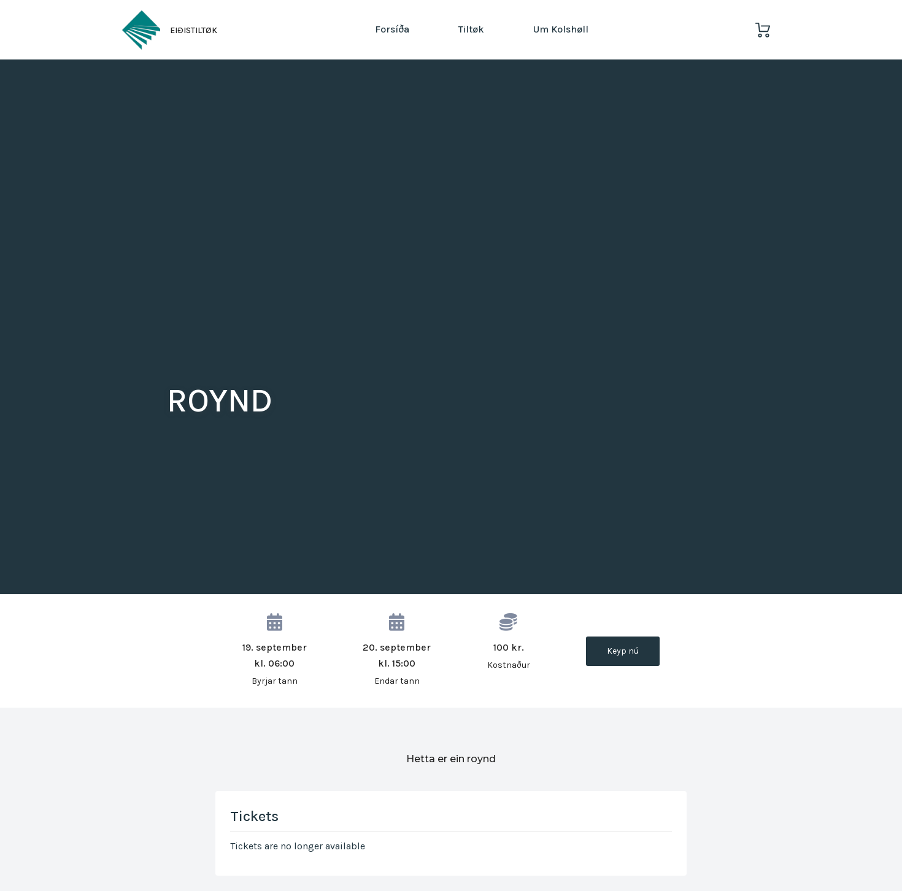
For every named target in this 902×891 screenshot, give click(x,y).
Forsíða (392, 29)
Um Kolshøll (560, 29)
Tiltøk (471, 29)
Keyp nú (623, 651)
